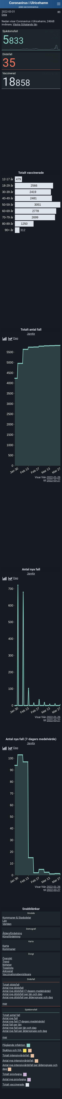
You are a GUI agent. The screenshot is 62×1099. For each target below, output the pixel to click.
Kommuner (9, 949)
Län (4, 920)
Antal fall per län (11, 1024)
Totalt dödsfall (10, 984)
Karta (5, 945)
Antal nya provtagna (16, 1079)
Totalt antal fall (11, 1015)
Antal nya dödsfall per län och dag (22, 994)
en (59, 11)
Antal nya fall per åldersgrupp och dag (24, 1031)
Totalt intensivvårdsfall (18, 1055)
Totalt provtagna (14, 1074)
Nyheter (7, 964)
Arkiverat (7, 971)
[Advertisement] (35, 1095)
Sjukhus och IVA (17, 1050)
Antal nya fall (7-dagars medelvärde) (23, 1021)
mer (4, 1003)
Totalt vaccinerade (15, 1084)
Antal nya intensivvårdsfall (20, 1060)
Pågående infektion (16, 1045)
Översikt (7, 958)
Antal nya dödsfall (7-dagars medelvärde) (26, 991)
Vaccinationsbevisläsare (16, 974)
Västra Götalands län (25, 24)
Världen (6, 924)
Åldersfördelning (12, 933)
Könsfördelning (11, 936)
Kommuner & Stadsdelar (16, 917)
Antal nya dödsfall (13, 987)
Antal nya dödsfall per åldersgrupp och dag (27, 997)
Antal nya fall (10, 1018)
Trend (5, 961)
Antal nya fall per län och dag (19, 1027)
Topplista (7, 968)
